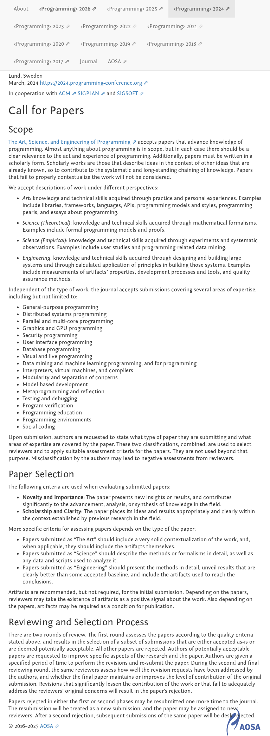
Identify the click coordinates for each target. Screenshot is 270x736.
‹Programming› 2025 (133, 9)
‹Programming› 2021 (172, 26)
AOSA (115, 61)
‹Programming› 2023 (39, 26)
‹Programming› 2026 (65, 9)
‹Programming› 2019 (106, 44)
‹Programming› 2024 (199, 9)
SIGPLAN (88, 93)
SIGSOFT (127, 93)
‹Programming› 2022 (106, 26)
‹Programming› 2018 (172, 44)
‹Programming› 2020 (39, 44)
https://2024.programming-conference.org (91, 83)
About (21, 9)
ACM (64, 93)
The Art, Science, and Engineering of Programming (69, 142)
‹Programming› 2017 (39, 61)
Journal (88, 61)
